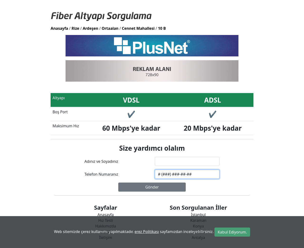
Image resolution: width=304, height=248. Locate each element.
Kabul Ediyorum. (232, 232)
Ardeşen (90, 28)
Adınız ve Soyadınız (101, 161)
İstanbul (198, 214)
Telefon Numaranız (101, 174)
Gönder (152, 187)
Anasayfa (59, 28)
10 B (162, 28)
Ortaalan (110, 28)
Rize (75, 28)
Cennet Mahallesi (138, 28)
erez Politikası (146, 231)
